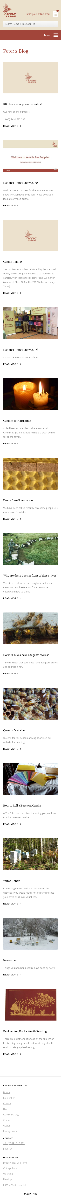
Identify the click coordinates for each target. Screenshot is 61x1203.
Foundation (9, 1097)
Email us (7, 1148)
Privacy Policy (10, 1131)
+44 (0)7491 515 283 (14, 1143)
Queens (7, 1103)
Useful (6, 1125)
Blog (5, 1109)
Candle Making (11, 1114)
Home (6, 1092)
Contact (7, 1120)
